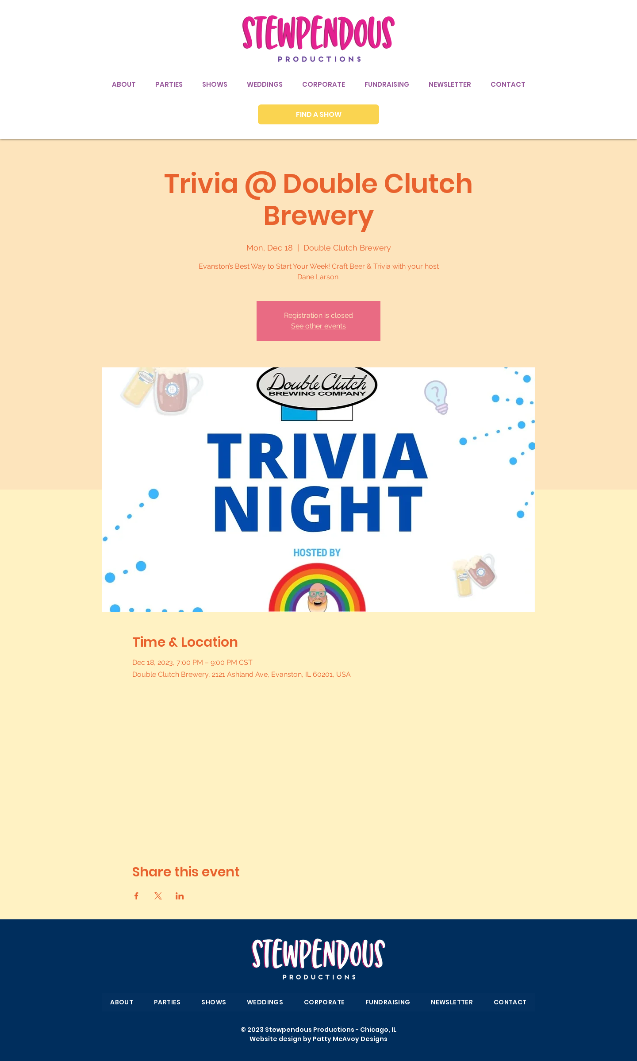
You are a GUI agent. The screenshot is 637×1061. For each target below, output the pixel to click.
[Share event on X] (158, 895)
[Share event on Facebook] (136, 895)
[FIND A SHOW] (318, 114)
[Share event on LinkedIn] (180, 895)
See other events (318, 326)
